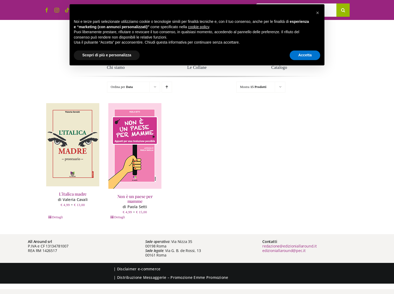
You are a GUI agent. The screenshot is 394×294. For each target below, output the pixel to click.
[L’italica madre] (72, 144)
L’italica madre (73, 194)
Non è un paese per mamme (135, 199)
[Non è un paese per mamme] (134, 146)
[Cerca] (343, 10)
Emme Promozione (211, 277)
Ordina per (122, 87)
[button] (317, 13)
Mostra (253, 87)
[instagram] (56, 10)
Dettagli (57, 217)
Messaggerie (154, 277)
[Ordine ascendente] (167, 87)
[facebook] (46, 10)
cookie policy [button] (198, 27)
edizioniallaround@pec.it (284, 250)
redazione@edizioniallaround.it (289, 246)
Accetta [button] (305, 55)
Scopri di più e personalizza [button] (106, 55)
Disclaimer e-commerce (139, 268)
